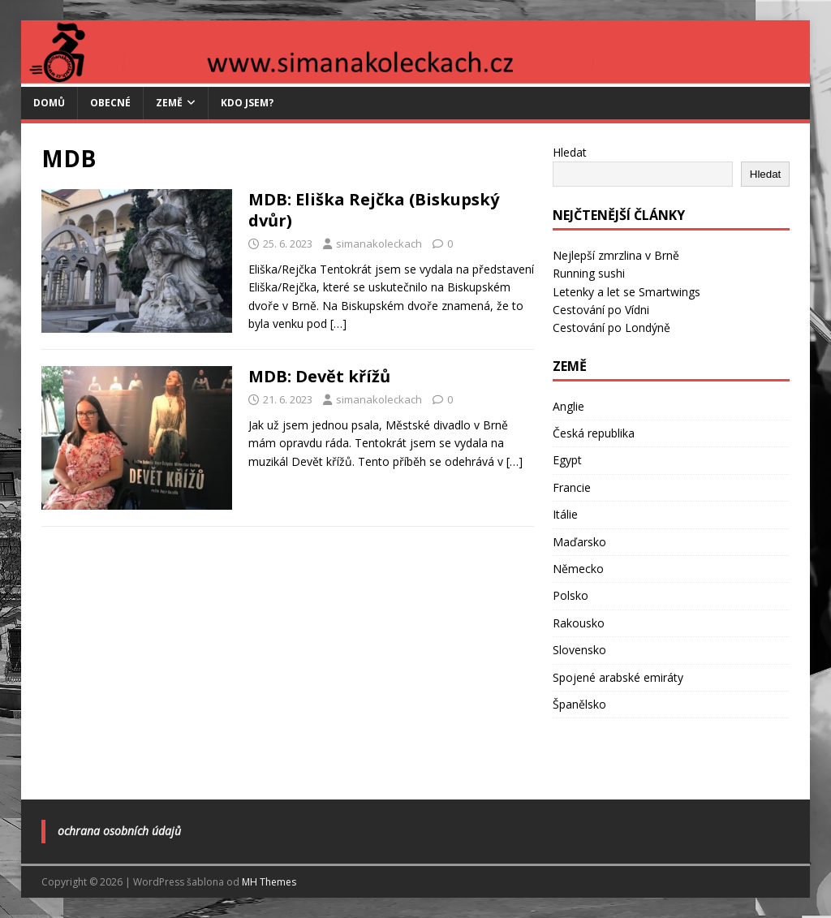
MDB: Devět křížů (319, 376)
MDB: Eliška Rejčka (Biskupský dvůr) (373, 209)
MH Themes (269, 882)
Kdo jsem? (247, 103)
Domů (49, 103)
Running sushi (589, 273)
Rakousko (579, 623)
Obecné (110, 103)
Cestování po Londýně (611, 327)
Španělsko (579, 704)
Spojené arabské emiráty (618, 677)
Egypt (567, 460)
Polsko (570, 595)
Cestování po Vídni (601, 309)
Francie (572, 487)
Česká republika (594, 433)
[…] (338, 323)
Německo (578, 568)
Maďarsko (579, 542)
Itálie (565, 514)
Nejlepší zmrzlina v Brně (616, 255)
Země (169, 103)
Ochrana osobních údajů (119, 830)
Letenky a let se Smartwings (626, 292)
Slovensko (579, 649)
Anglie (568, 406)
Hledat (570, 152)
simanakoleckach (379, 243)
